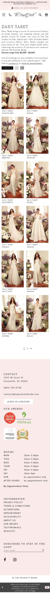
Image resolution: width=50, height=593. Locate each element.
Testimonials (12, 528)
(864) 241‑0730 (13, 388)
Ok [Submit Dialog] (47, 588)
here (33, 591)
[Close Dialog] (2, 588)
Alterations (12, 510)
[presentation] (13, 91)
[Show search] (40, 15)
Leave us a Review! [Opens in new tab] (19, 402)
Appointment (12, 513)
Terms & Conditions (17, 506)
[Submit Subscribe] (44, 551)
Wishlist (9, 531)
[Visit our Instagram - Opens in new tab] (14, 560)
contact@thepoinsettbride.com (21, 394)
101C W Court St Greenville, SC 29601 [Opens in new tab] (16, 380)
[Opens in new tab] (10, 419)
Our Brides (11, 524)
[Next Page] (31, 348)
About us (10, 521)
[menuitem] (4, 15)
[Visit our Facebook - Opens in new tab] (5, 560)
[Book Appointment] (25, 8)
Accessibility (12, 517)
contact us (13, 63)
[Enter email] (25, 551)
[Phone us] (10, 15)
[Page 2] (27, 348)
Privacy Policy (13, 503)
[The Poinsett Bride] (25, 15)
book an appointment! (32, 63)
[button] (4, 15)
